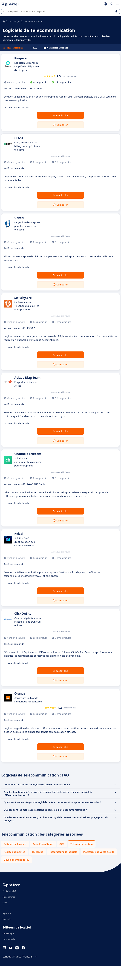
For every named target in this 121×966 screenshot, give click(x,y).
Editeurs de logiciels (15, 843)
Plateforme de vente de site (98, 851)
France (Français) (25, 956)
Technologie (14, 21)
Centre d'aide (9, 939)
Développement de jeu (16, 859)
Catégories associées (56, 47)
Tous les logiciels (13, 47)
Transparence (9, 896)
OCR (61, 843)
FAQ (33, 47)
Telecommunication (81, 843)
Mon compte (8, 933)
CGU (5, 902)
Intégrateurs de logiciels (63, 851)
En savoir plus (60, 115)
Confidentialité (9, 891)
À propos (7, 913)
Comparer (62, 124)
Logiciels (7, 918)
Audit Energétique (43, 843)
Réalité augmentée (14, 851)
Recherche (37, 851)
